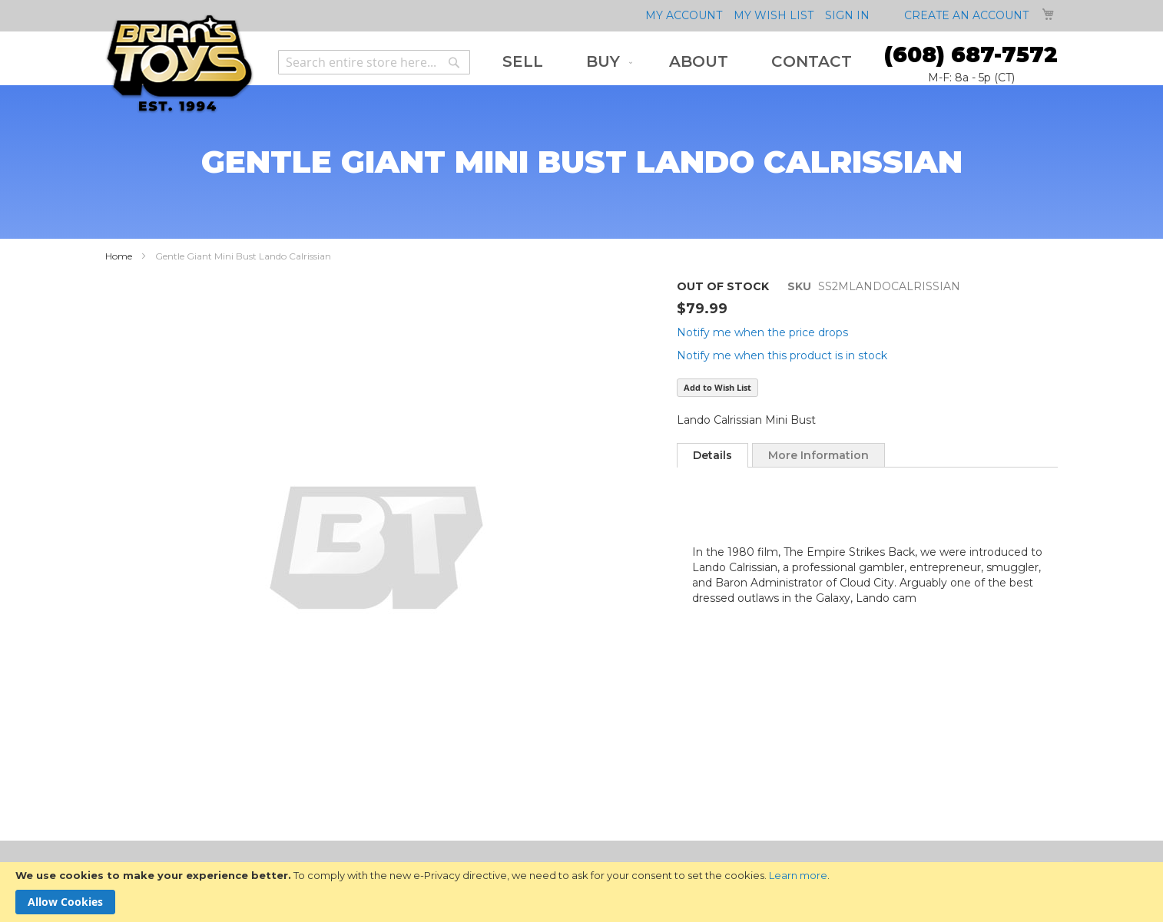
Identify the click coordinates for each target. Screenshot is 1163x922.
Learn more (798, 875)
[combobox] (374, 62)
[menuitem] (522, 61)
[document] (581, 892)
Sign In (847, 15)
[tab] (712, 455)
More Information (818, 455)
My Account (683, 15)
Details (712, 455)
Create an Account (966, 15)
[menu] (677, 61)
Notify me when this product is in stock (782, 355)
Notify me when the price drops (762, 332)
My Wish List (773, 15)
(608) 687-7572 (971, 54)
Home (118, 256)
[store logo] (179, 64)
